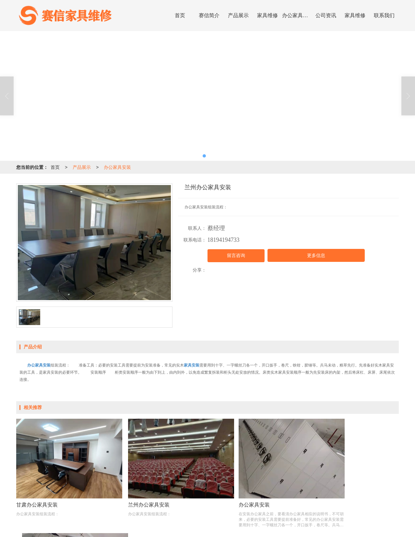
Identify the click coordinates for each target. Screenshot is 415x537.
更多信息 (316, 255)
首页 (180, 15)
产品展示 (238, 15)
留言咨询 (236, 255)
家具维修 (267, 15)
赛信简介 (209, 15)
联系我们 (384, 15)
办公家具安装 (296, 15)
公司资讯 (325, 15)
